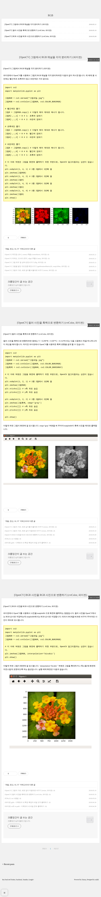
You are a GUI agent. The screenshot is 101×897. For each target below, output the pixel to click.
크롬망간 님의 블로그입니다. (19, 299)
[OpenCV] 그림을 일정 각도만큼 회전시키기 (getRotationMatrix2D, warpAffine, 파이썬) (36, 280)
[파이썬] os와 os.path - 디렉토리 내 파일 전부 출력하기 (24, 820)
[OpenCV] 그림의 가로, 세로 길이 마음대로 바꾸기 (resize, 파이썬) (29, 545)
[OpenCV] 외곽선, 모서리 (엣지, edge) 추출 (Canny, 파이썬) (26, 272)
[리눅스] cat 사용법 (12, 553)
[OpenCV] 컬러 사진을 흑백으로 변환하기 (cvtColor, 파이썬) (28, 30)
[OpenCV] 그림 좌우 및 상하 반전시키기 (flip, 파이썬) (24, 276)
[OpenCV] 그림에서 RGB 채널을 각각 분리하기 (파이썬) (26, 24)
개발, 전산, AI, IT (12, 263)
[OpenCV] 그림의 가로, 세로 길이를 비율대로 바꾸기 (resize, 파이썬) (29, 284)
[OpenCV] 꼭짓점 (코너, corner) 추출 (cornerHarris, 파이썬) (26, 268)
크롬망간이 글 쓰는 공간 (20, 295)
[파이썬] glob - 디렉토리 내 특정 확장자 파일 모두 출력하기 (26, 557)
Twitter (13, 893)
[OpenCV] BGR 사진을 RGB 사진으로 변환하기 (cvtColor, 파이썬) (30, 36)
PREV (44, 863)
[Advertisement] (50, 237)
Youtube (25, 893)
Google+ (31, 893)
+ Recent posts (8, 878)
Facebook (19, 893)
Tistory (84, 893)
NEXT (56, 863)
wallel (97, 893)
